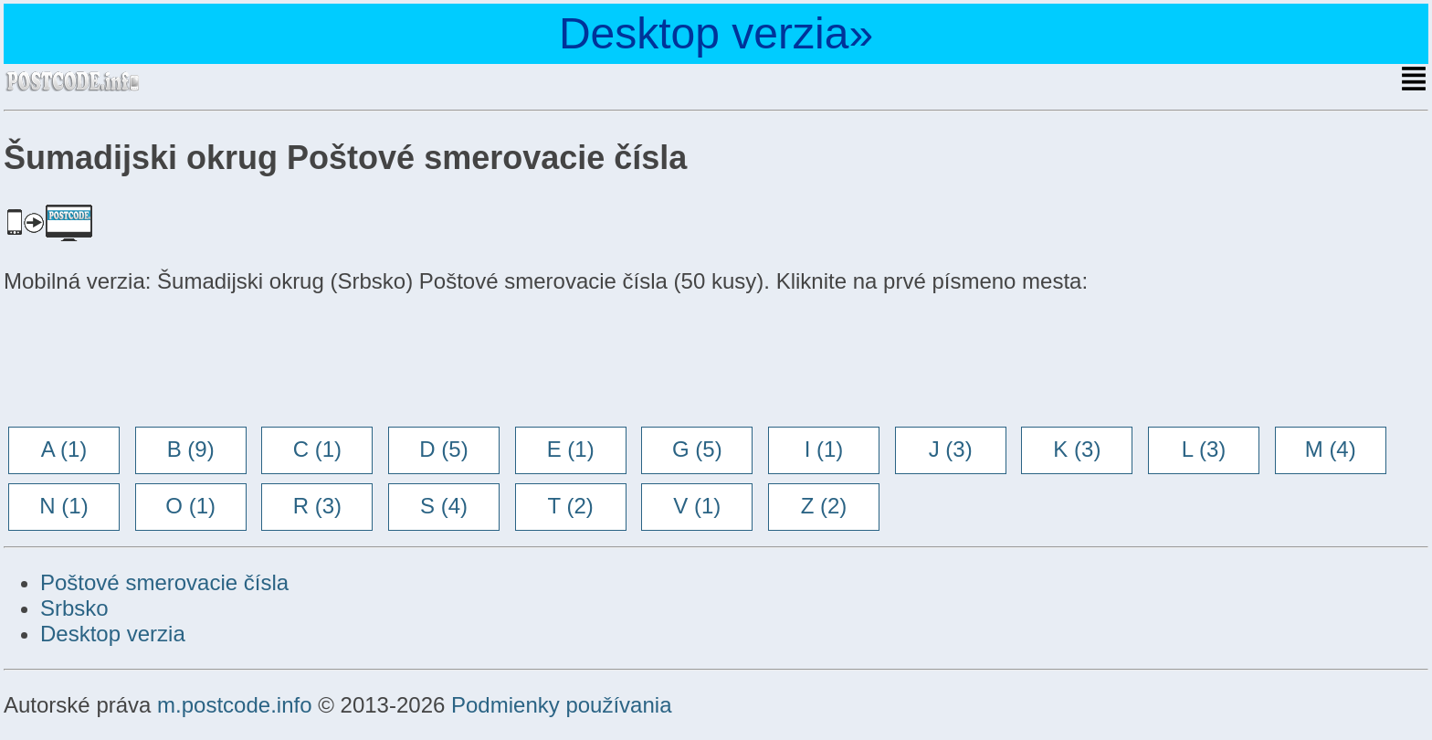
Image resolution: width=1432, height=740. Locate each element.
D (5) (443, 449)
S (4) (444, 505)
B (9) (191, 449)
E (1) (571, 449)
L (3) (1204, 449)
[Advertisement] (150, 361)
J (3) (951, 449)
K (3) (1076, 449)
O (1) (190, 505)
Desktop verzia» (716, 33)
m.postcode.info (234, 704)
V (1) (697, 505)
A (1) (64, 449)
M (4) (1330, 449)
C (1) (317, 449)
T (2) (571, 505)
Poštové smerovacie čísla (164, 582)
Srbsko (74, 608)
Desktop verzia (112, 633)
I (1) (824, 449)
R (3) (317, 505)
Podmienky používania (561, 704)
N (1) (63, 505)
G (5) (697, 449)
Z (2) (824, 505)
